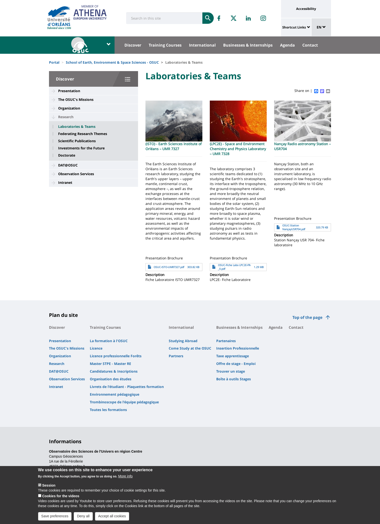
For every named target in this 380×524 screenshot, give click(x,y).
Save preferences (55, 517)
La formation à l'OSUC (109, 340)
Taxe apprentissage (232, 356)
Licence (96, 348)
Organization (69, 108)
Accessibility (306, 8)
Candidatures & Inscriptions (114, 371)
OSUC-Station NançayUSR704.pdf (293, 227)
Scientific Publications (77, 141)
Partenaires (226, 340)
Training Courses (165, 45)
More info (125, 477)
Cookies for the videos (60, 497)
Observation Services (76, 173)
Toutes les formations (108, 409)
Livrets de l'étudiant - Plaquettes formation (127, 386)
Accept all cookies (112, 517)
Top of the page (307, 317)
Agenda (287, 45)
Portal (54, 62)
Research (65, 116)
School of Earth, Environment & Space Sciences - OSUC (112, 62)
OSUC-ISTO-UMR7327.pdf (169, 267)
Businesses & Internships (248, 45)
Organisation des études (110, 379)
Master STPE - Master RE (110, 363)
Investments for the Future (81, 148)
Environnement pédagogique (114, 394)
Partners (176, 356)
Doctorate (66, 155)
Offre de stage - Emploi (236, 363)
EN (321, 27)
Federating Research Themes (82, 134)
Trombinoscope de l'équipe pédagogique (124, 402)
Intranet (65, 182)
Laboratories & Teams (76, 126)
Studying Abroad (183, 340)
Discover (132, 45)
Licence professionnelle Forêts (116, 356)
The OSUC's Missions (76, 99)
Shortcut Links (294, 27)
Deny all (83, 517)
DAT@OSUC (68, 165)
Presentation (69, 90)
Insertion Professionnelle (237, 348)
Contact (310, 45)
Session (48, 487)
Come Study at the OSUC (190, 348)
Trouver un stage (230, 371)
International (202, 45)
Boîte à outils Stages (233, 379)
